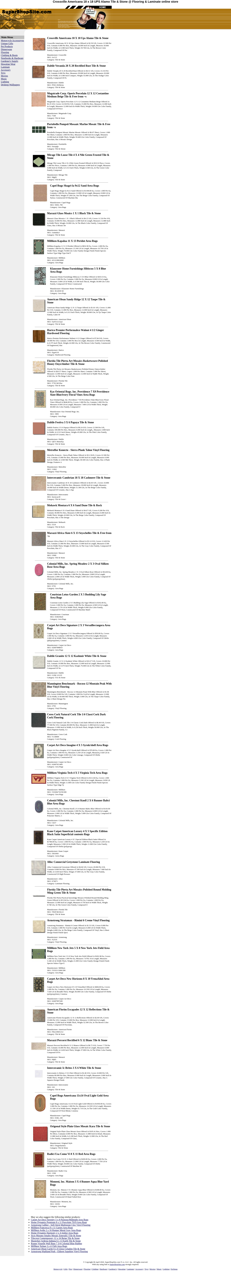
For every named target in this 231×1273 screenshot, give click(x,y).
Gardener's (113, 1269)
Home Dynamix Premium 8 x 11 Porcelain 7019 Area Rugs (59, 1222)
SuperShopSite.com (117, 1264)
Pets (70, 1269)
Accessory (6, 70)
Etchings (174, 1269)
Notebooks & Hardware (12, 58)
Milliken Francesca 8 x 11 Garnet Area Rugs (52, 1227)
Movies (4, 76)
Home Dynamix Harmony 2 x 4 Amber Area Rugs (54, 1233)
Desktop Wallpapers (10, 84)
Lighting (5, 81)
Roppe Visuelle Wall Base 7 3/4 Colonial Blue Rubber (56, 1243)
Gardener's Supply (9, 61)
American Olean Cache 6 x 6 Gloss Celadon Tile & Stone (58, 1249)
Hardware (103, 1269)
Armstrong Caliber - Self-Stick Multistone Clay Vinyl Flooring (60, 1225)
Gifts (65, 1269)
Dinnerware (6, 49)
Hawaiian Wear (8, 64)
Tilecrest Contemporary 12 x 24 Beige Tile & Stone (55, 1238)
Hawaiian (122, 1269)
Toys (3, 73)
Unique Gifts (7, 43)
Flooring (5, 52)
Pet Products (7, 46)
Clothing (95, 1269)
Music (4, 79)
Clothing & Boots (9, 55)
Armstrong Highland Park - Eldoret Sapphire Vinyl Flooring (59, 1251)
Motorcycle (57, 1269)
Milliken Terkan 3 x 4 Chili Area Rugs (49, 1246)
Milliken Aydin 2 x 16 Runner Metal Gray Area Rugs (56, 1230)
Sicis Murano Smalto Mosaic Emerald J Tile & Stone (56, 1235)
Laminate (5, 67)
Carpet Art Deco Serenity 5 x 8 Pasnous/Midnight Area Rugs (59, 1219)
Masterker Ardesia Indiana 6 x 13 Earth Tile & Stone (56, 1241)
